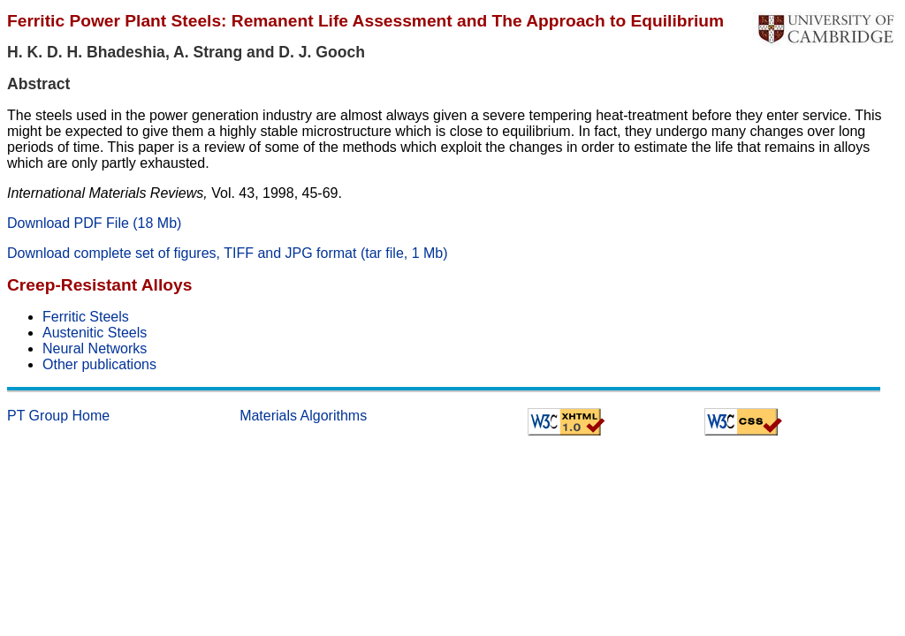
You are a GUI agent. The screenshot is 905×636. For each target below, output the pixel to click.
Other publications (99, 364)
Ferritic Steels (85, 316)
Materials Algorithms (303, 415)
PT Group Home (58, 415)
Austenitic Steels (94, 332)
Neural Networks (94, 348)
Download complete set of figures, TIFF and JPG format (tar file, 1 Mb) (227, 253)
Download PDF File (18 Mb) (94, 223)
